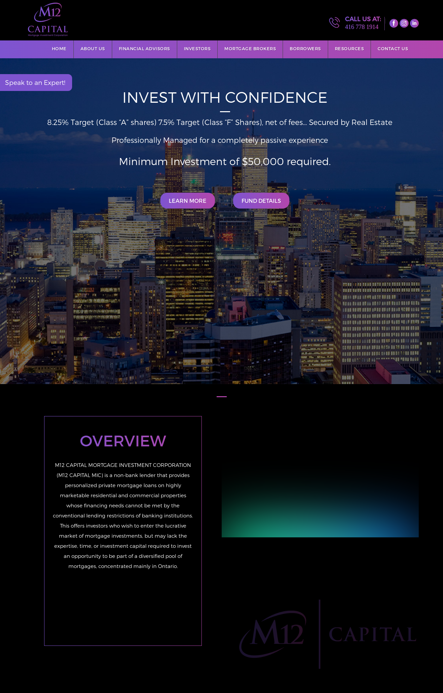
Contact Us (393, 48)
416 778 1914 (361, 27)
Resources (349, 48)
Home (59, 48)
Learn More (188, 200)
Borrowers (305, 48)
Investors (197, 48)
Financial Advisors (144, 48)
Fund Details (261, 200)
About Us (93, 48)
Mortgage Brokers (250, 48)
